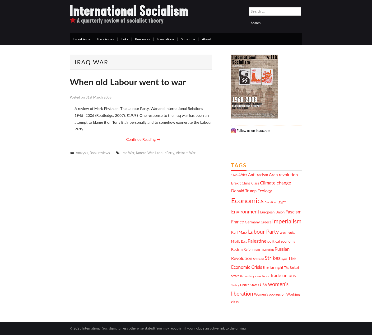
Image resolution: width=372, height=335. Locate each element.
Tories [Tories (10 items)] (265, 276)
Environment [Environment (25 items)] (245, 211)
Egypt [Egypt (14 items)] (281, 202)
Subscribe (188, 39)
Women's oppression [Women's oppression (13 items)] (269, 294)
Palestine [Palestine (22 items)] (256, 241)
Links (124, 39)
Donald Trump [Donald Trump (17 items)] (244, 190)
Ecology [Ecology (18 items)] (264, 190)
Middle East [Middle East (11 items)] (239, 241)
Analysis (82, 153)
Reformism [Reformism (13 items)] (252, 249)
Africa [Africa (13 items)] (242, 175)
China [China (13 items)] (246, 183)
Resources (142, 39)
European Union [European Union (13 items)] (272, 212)
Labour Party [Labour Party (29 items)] (263, 231)
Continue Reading (143, 139)
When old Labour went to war (128, 81)
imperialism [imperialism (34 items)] (287, 221)
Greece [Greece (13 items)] (266, 222)
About (206, 39)
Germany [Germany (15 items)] (252, 222)
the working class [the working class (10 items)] (250, 276)
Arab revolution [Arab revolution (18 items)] (283, 174)
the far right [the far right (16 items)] (273, 267)
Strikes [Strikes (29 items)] (273, 258)
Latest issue (81, 39)
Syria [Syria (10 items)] (284, 258)
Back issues (105, 39)
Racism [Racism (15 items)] (237, 249)
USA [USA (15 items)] (263, 284)
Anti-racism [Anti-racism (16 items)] (258, 174)
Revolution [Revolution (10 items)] (267, 249)
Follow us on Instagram (250, 130)
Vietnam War (185, 153)
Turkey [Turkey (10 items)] (235, 285)
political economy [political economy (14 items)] (281, 241)
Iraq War (127, 153)
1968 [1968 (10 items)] (234, 175)
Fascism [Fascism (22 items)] (293, 211)
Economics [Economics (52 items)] (247, 200)
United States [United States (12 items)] (249, 285)
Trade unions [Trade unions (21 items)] (283, 275)
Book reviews (100, 153)
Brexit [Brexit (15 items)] (236, 183)
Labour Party (164, 153)
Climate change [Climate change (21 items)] (275, 182)
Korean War (144, 153)
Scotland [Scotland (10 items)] (258, 258)
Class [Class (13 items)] (255, 183)
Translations (165, 39)
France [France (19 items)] (237, 221)
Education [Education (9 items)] (270, 202)
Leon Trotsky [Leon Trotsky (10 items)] (287, 232)
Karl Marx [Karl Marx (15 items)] (239, 232)
